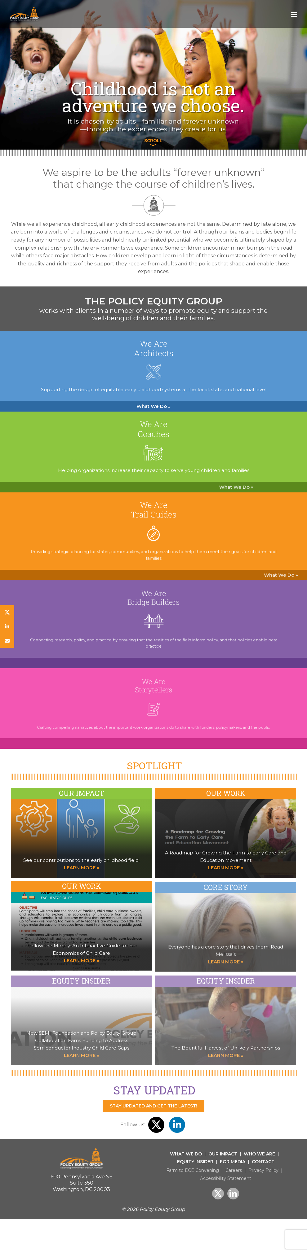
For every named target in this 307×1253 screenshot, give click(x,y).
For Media (232, 1161)
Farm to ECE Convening (192, 1170)
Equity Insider (195, 1161)
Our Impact (222, 1154)
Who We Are (259, 1154)
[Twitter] (218, 1193)
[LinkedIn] (233, 1193)
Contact (263, 1161)
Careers (233, 1170)
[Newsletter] (7, 641)
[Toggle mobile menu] (294, 14)
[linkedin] (7, 626)
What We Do (186, 1154)
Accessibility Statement (225, 1178)
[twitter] (7, 612)
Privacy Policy (263, 1170)
